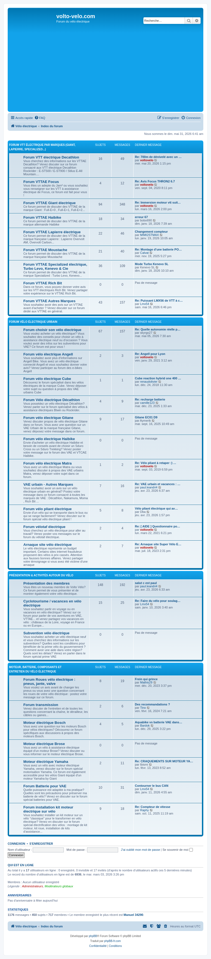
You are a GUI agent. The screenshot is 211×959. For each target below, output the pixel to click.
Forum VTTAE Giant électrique (49, 203)
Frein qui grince (146, 679)
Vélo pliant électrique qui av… (156, 508)
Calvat (144, 252)
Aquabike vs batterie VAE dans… (158, 722)
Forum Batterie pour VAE (44, 786)
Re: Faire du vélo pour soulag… (158, 600)
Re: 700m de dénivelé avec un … (158, 157)
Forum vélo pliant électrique (47, 509)
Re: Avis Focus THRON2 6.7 (155, 181)
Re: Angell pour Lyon (150, 353)
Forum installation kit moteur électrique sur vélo (48, 809)
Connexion (16, 843)
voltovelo (146, 160)
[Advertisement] (105, 69)
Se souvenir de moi (178, 849)
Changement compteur (151, 231)
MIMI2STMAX (149, 235)
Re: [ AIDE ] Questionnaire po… (157, 526)
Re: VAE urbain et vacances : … (157, 484)
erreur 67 (141, 217)
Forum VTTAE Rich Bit (42, 283)
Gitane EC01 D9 (146, 417)
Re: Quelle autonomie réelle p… (158, 329)
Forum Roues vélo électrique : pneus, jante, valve (49, 681)
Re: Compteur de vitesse (152, 806)
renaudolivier (148, 381)
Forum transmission (40, 705)
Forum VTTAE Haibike (42, 217)
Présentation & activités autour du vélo (41, 575)
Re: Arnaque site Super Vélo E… (158, 544)
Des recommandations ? (152, 704)
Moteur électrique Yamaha (45, 762)
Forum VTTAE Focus (41, 182)
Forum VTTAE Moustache (45, 250)
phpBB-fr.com (112, 941)
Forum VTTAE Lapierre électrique (52, 232)
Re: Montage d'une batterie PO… (158, 249)
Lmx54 (144, 303)
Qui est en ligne (21, 865)
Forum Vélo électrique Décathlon (51, 400)
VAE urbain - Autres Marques (48, 484)
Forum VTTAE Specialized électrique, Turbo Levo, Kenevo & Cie (55, 266)
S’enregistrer (41, 843)
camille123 (147, 402)
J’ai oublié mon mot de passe (140, 849)
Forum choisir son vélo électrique (52, 330)
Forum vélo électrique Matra (47, 463)
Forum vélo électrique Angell (48, 354)
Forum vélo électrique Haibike (49, 439)
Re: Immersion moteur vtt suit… (158, 202)
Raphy (144, 810)
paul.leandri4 (148, 487)
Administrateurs (32, 886)
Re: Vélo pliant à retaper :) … (155, 463)
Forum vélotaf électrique (44, 527)
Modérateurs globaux (59, 886)
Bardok (145, 725)
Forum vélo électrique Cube (47, 379)
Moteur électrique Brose (44, 744)
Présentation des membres (46, 583)
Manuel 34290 (133, 914)
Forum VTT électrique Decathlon (51, 157)
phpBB (93, 936)
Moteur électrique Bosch (44, 723)
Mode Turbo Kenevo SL (151, 264)
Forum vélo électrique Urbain (33, 321)
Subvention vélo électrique (46, 633)
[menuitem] (39, 118)
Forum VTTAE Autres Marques (49, 301)
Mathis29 (146, 682)
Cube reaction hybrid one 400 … (158, 378)
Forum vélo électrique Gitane (48, 418)
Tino (143, 707)
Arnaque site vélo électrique (47, 545)
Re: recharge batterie (150, 399)
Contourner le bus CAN (151, 785)
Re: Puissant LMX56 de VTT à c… (159, 300)
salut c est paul (146, 583)
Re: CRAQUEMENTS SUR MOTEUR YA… (164, 761)
